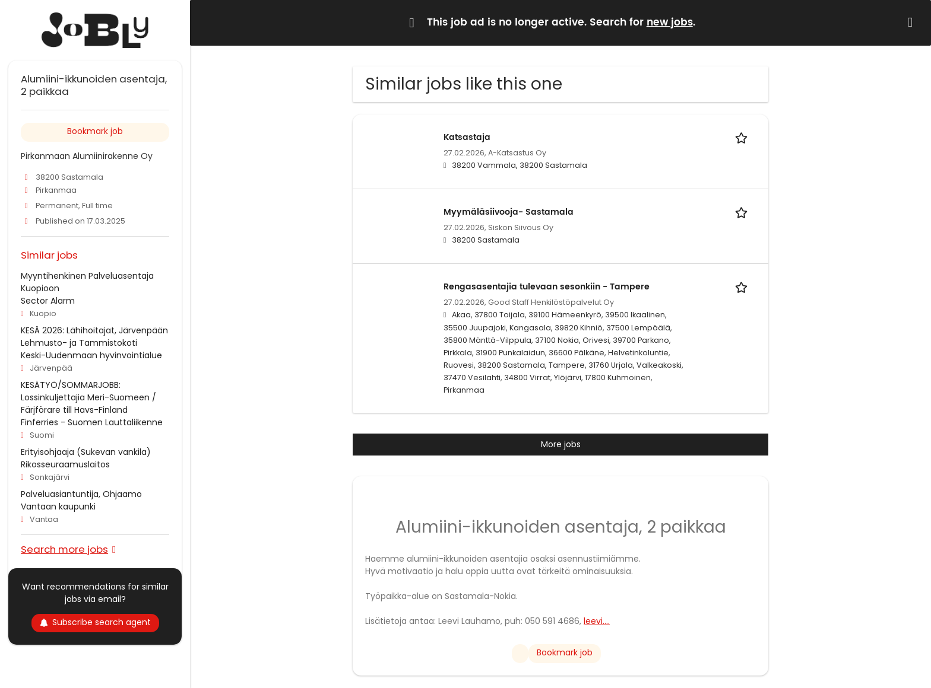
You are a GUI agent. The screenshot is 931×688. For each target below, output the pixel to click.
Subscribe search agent (95, 622)
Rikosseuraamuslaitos (65, 464)
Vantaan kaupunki (58, 506)
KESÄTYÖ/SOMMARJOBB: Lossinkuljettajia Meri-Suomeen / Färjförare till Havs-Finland (88, 397)
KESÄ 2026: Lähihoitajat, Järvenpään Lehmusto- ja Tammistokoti (94, 336)
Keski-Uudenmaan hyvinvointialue (91, 355)
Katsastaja (467, 137)
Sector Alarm (48, 301)
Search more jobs (64, 549)
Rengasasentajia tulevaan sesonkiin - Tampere (547, 287)
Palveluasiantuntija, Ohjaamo (81, 494)
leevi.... (597, 621)
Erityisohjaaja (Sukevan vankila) (86, 452)
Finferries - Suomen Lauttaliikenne (92, 422)
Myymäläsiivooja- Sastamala (509, 212)
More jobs (561, 444)
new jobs (670, 22)
